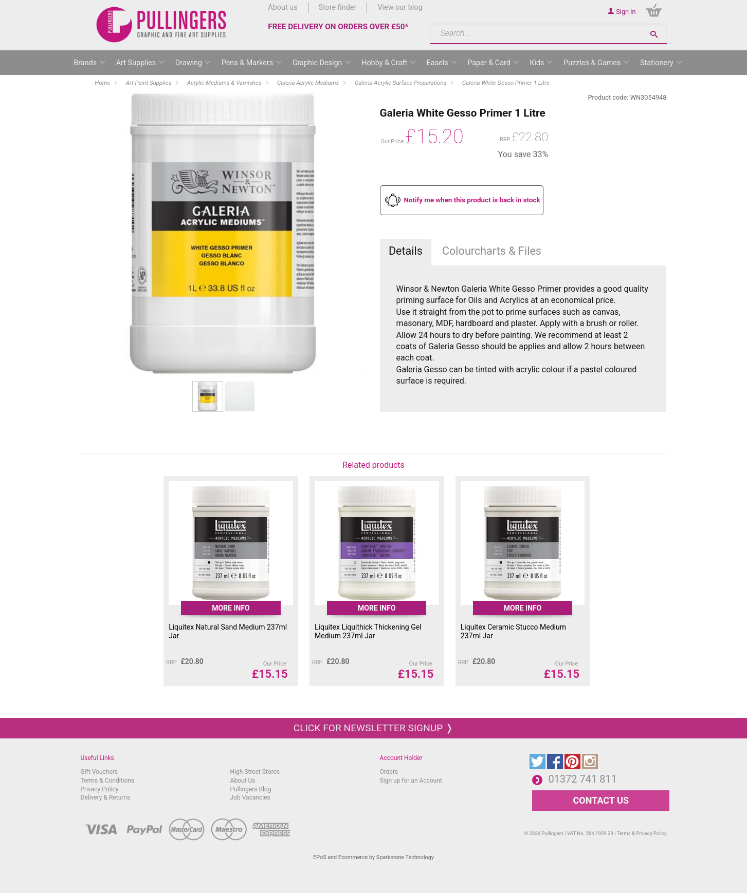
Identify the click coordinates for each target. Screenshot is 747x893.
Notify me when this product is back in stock (472, 200)
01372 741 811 (582, 779)
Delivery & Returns (106, 797)
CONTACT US (601, 800)
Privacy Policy (100, 789)
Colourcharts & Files (491, 250)
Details (406, 250)
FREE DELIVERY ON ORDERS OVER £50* (338, 26)
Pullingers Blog (250, 789)
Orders (389, 771)
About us (282, 7)
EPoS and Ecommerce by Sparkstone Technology (373, 857)
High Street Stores (255, 771)
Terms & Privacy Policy (642, 833)
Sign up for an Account (411, 780)
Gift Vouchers (99, 771)
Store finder (338, 7)
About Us (243, 780)
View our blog (399, 7)
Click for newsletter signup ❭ (373, 728)
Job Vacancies (250, 797)
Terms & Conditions (108, 780)
